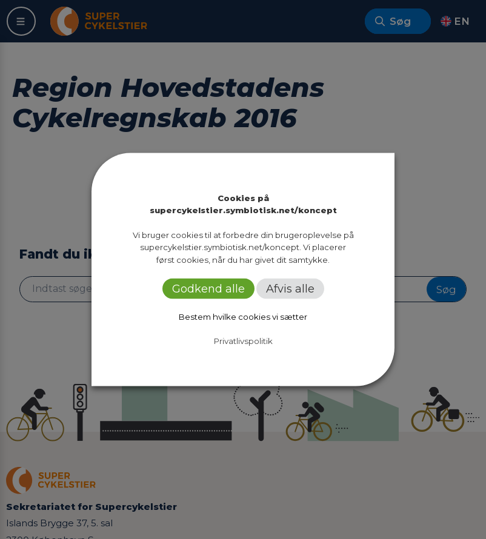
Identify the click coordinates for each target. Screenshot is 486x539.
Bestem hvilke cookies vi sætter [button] (243, 316)
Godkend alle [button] (208, 288)
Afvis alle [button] (290, 288)
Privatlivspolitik (243, 340)
